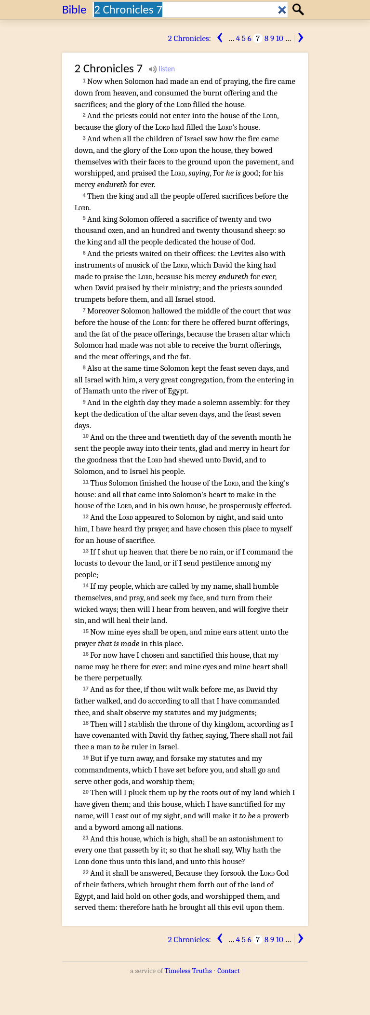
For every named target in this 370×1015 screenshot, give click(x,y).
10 (279, 38)
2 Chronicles (188, 38)
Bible (74, 9)
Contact (228, 970)
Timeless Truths (188, 970)
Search (299, 9)
